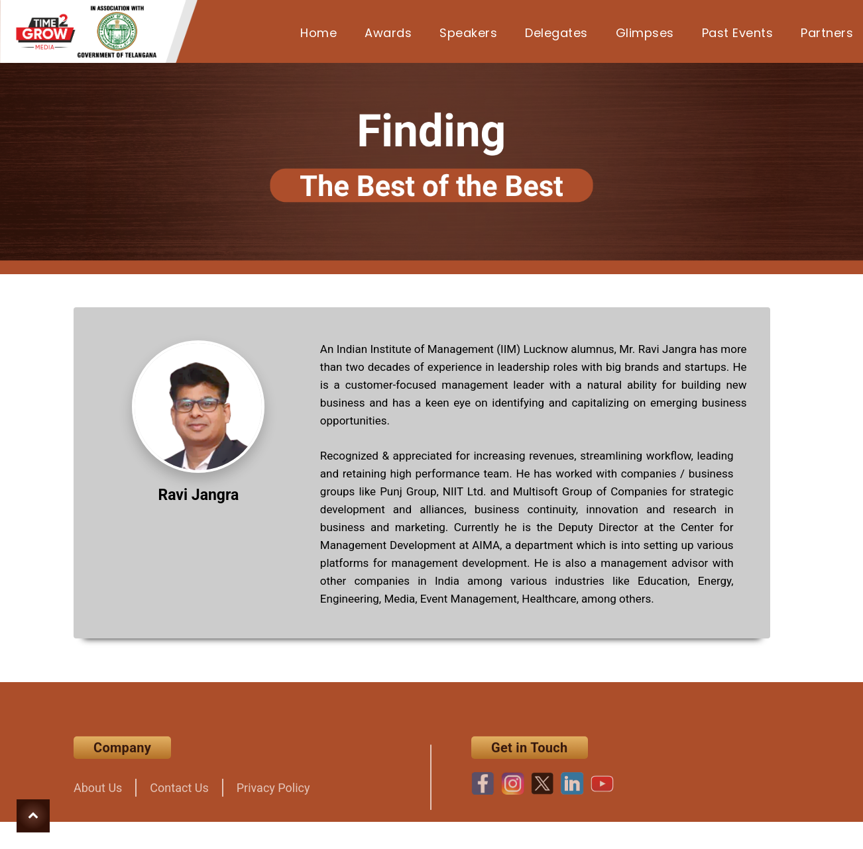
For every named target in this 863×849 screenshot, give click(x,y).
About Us (98, 800)
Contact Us (179, 800)
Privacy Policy (273, 800)
